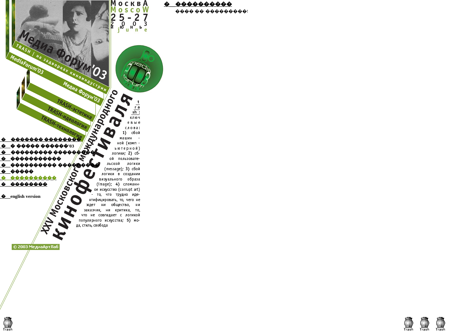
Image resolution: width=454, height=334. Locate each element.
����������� (35, 158)
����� (21, 171)
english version (25, 196)
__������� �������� (43, 139)
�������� (28, 184)
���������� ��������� (54, 165)
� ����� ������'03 (42, 146)
